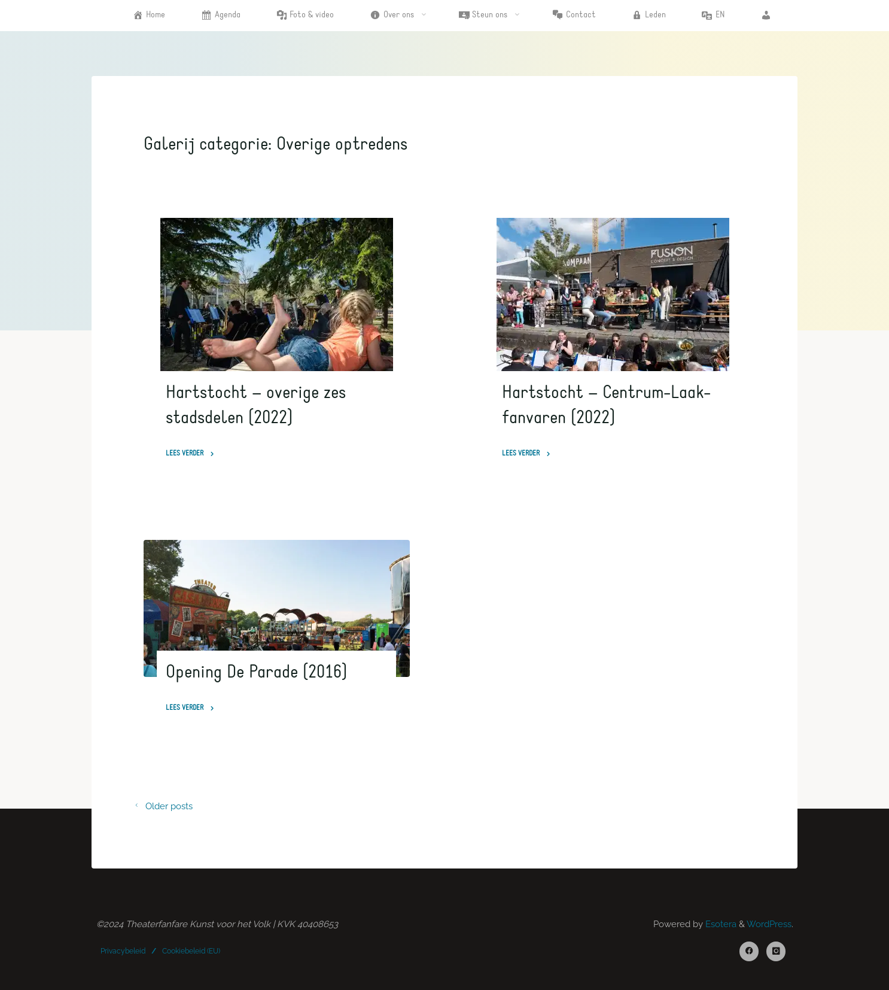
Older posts (160, 806)
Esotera (719, 924)
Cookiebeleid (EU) (191, 950)
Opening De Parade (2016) (256, 672)
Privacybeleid (123, 950)
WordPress (769, 924)
